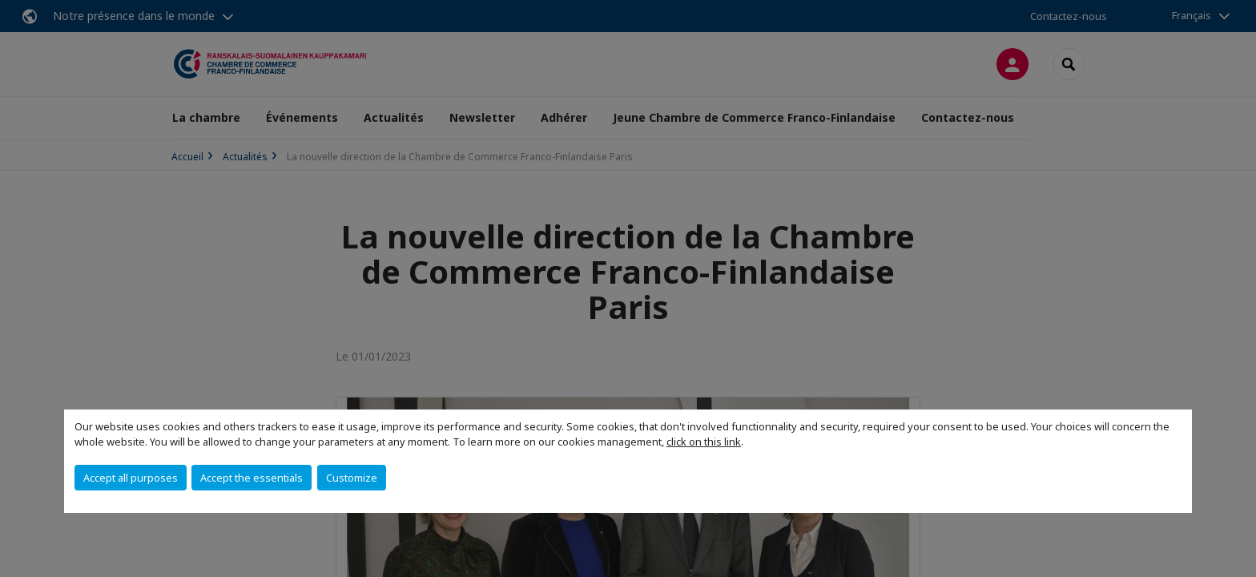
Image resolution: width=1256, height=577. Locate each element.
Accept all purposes (130, 477)
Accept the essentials (251, 477)
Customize (351, 477)
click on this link (703, 441)
